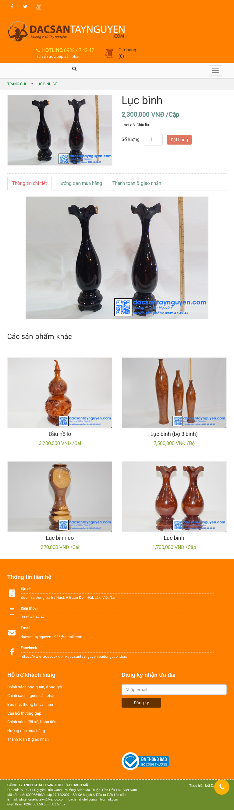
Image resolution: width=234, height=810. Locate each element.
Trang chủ (17, 84)
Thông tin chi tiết (29, 183)
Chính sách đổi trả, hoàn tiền (31, 722)
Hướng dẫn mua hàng (79, 183)
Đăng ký (141, 702)
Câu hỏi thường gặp (24, 713)
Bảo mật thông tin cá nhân (30, 704)
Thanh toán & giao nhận (136, 183)
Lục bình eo (60, 538)
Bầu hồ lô (60, 434)
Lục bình (174, 538)
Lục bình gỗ (46, 84)
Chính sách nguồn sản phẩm (32, 695)
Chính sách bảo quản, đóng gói (34, 687)
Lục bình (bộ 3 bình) (174, 434)
